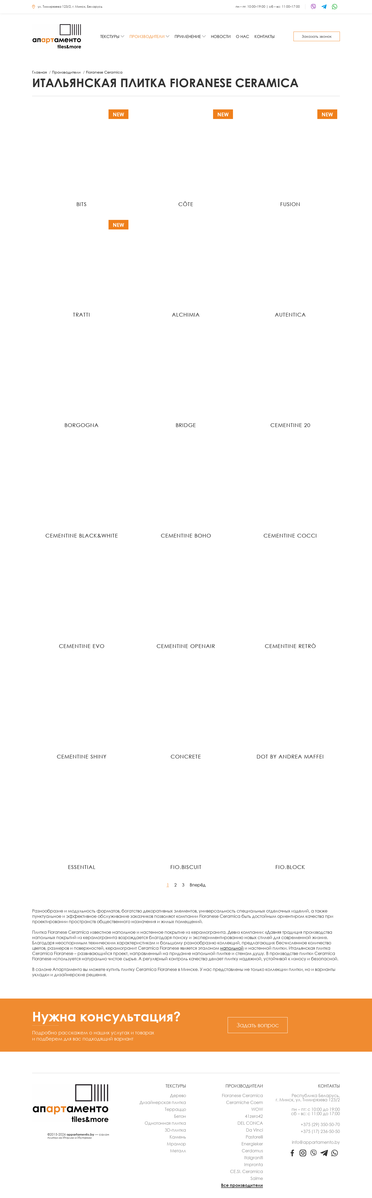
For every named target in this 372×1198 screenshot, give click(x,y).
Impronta (253, 1164)
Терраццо (175, 1109)
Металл (178, 1151)
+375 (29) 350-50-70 (320, 1124)
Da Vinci (254, 1130)
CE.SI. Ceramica (246, 1171)
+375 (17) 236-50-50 (320, 1131)
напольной (232, 948)
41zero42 (254, 1116)
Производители (147, 36)
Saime (256, 1178)
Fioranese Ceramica (242, 1095)
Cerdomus (252, 1151)
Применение (188, 36)
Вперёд (198, 885)
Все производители (242, 1185)
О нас (242, 36)
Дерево (178, 1095)
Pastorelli (254, 1137)
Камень (178, 1137)
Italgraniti (253, 1158)
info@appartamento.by (316, 1142)
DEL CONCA (250, 1123)
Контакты (264, 36)
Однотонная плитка (165, 1123)
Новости (221, 36)
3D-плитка (175, 1130)
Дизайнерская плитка (163, 1102)
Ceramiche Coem (244, 1102)
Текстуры (109, 36)
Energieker (252, 1144)
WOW (257, 1109)
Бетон (180, 1116)
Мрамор (176, 1144)
